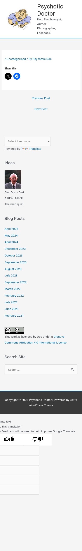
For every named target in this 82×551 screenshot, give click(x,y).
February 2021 (14, 315)
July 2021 (11, 302)
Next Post (41, 109)
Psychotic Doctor (50, 10)
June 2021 (12, 309)
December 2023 (15, 248)
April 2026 (11, 228)
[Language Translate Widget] (28, 141)
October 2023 (14, 255)
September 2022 (15, 282)
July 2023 (11, 275)
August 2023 (13, 269)
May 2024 (11, 235)
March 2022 (13, 289)
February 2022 (14, 295)
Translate (31, 148)
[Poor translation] (37, 440)
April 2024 (11, 242)
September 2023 (15, 262)
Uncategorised (16, 59)
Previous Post (41, 98)
